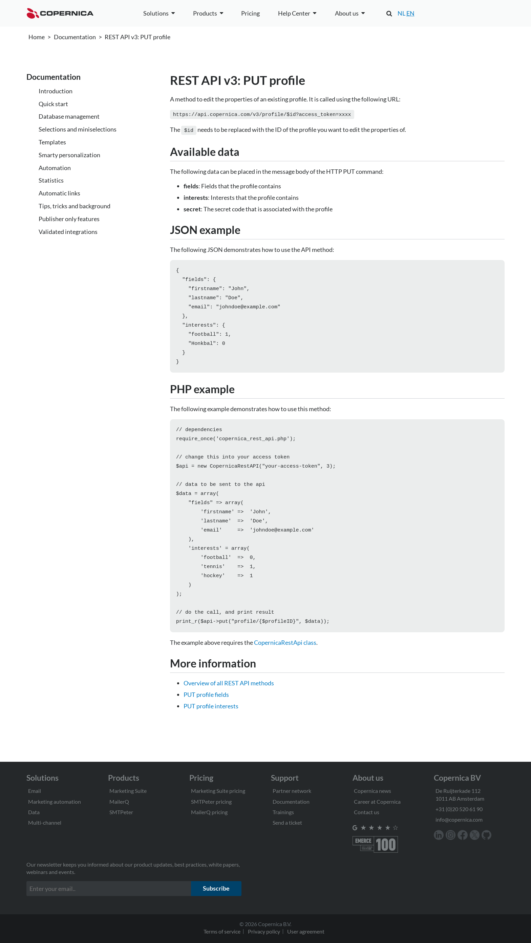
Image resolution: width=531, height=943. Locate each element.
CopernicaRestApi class (285, 663)
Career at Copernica (377, 801)
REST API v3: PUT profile (137, 37)
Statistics (51, 180)
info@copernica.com (459, 819)
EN (410, 13)
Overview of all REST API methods (229, 704)
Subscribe (216, 888)
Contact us (366, 812)
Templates (52, 142)
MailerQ (119, 801)
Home (36, 37)
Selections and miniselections (77, 129)
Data (34, 812)
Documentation (75, 37)
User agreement (305, 931)
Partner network (292, 790)
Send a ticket (287, 822)
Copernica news (372, 790)
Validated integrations (68, 231)
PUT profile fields (206, 715)
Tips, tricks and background (74, 206)
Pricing (250, 13)
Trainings (283, 812)
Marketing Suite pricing (218, 790)
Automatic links (59, 193)
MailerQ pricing (209, 812)
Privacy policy (264, 931)
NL (401, 13)
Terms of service (222, 931)
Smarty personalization (69, 155)
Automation (55, 167)
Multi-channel (44, 822)
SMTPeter (121, 812)
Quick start (53, 104)
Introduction (55, 91)
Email (34, 790)
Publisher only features (69, 218)
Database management (69, 116)
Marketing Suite (128, 790)
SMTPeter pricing (211, 801)
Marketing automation (54, 801)
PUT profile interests (211, 727)
